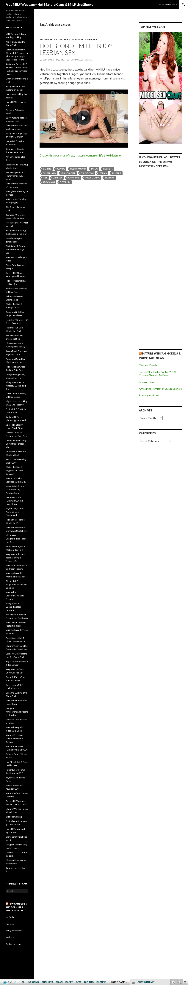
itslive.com (87, 173)
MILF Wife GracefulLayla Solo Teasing (15, 595)
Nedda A (10, 937)
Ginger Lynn (49, 173)
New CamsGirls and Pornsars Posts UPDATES (16, 907)
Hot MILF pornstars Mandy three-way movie (15, 176)
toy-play (65, 182)
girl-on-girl (68, 173)
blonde (61, 168)
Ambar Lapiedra (13, 944)
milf (45, 177)
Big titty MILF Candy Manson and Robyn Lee (15, 249)
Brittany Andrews (149, 395)
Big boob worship (14, 816)
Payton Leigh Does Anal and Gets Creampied (15, 512)
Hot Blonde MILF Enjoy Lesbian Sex (76, 49)
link (184, 927)
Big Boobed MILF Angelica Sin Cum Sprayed (14, 470)
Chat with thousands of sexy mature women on (80, 155)
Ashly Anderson (14, 930)
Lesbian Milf (78, 39)
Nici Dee (10, 923)
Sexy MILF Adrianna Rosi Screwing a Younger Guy (15, 557)
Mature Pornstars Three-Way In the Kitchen (14, 738)
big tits (47, 168)
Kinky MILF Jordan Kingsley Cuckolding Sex (16, 385)
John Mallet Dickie (81, 59)
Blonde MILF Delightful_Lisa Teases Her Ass (17, 538)
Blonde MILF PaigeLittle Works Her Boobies (16, 584)
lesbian (103, 173)
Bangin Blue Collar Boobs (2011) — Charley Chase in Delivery (159, 373)
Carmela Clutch (148, 365)
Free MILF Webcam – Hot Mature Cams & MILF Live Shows (49, 4)
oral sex (57, 177)
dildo (94, 168)
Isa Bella (10, 917)
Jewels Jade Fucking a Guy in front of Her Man (16, 443)
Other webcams (168, 4)
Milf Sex (92, 39)
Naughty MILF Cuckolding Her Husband (13, 607)
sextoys (110, 177)
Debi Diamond (78, 168)
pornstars (74, 177)
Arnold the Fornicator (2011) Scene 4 (160, 388)
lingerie (116, 173)
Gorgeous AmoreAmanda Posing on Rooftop (17, 711)
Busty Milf (63, 39)
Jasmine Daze (147, 382)
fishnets (108, 168)
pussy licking (92, 177)
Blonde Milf (47, 39)
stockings (49, 182)
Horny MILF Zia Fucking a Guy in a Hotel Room (14, 500)
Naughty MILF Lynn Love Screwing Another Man (15, 489)
